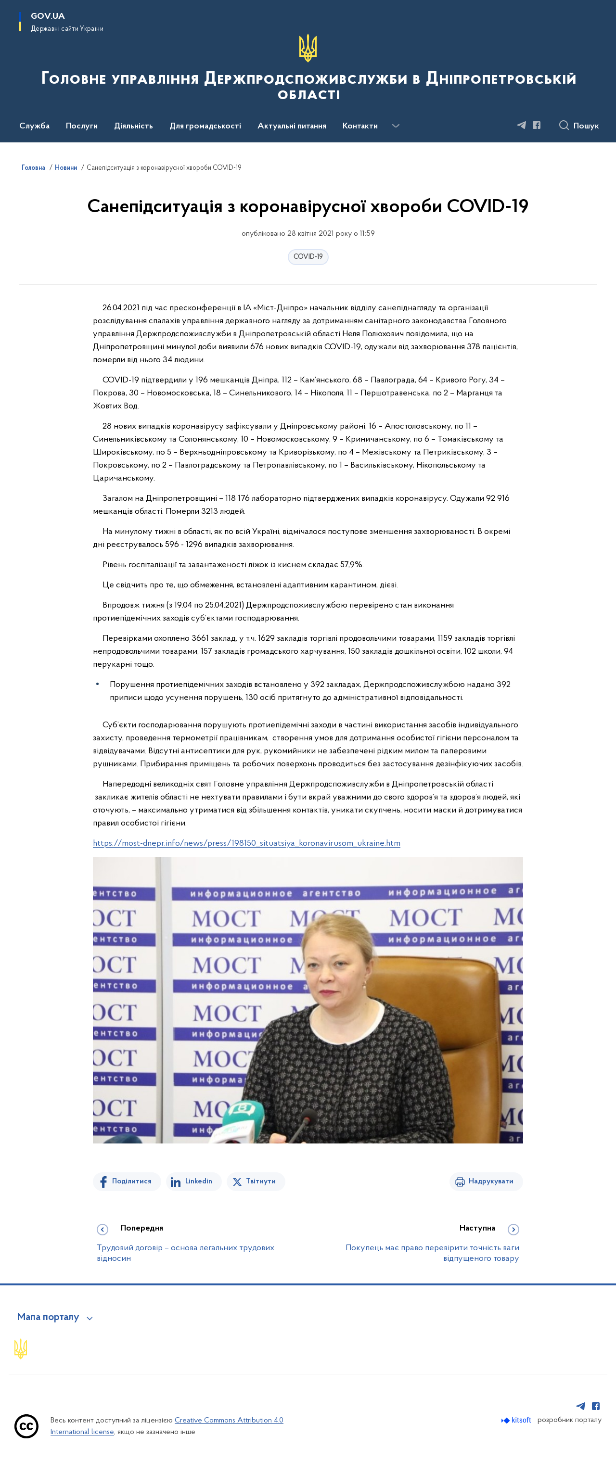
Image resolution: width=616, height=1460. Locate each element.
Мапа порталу (48, 1317)
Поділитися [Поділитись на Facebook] (132, 1181)
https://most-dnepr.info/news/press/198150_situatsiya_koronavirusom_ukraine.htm (246, 843)
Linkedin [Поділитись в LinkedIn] (198, 1181)
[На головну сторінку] (308, 70)
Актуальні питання (291, 126)
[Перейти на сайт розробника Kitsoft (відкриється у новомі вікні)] (517, 1420)
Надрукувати (491, 1181)
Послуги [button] (82, 126)
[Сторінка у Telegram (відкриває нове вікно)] (521, 125)
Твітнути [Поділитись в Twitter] (261, 1181)
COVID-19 (308, 257)
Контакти (360, 126)
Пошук (586, 126)
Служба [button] (34, 126)
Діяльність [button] (133, 126)
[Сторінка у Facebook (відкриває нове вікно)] (536, 125)
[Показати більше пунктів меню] (395, 126)
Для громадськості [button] (205, 126)
